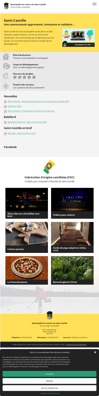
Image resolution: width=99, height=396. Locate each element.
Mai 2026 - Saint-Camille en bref (22, 182)
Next (93, 55)
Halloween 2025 (14, 155)
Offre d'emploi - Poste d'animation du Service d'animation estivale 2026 (38, 150)
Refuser (49, 381)
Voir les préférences (49, 388)
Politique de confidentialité (50, 393)
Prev (53, 55)
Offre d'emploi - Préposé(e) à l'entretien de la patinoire (31, 160)
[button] (95, 352)
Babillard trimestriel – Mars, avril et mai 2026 (27, 171)
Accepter (49, 374)
